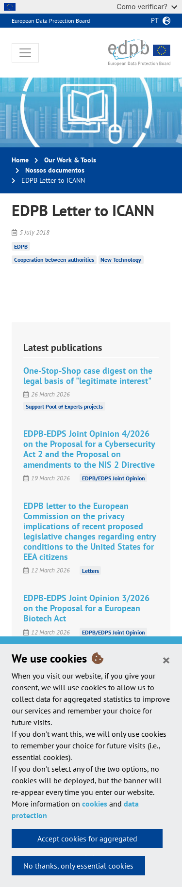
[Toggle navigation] (25, 53)
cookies (94, 803)
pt (155, 20)
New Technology (120, 259)
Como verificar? (146, 6)
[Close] (166, 659)
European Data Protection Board (51, 20)
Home (20, 160)
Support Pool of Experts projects (64, 406)
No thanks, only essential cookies (78, 866)
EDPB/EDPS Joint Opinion (113, 478)
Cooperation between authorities (54, 259)
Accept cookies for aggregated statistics (87, 841)
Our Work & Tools (70, 160)
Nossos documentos (54, 170)
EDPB (21, 246)
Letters (90, 570)
